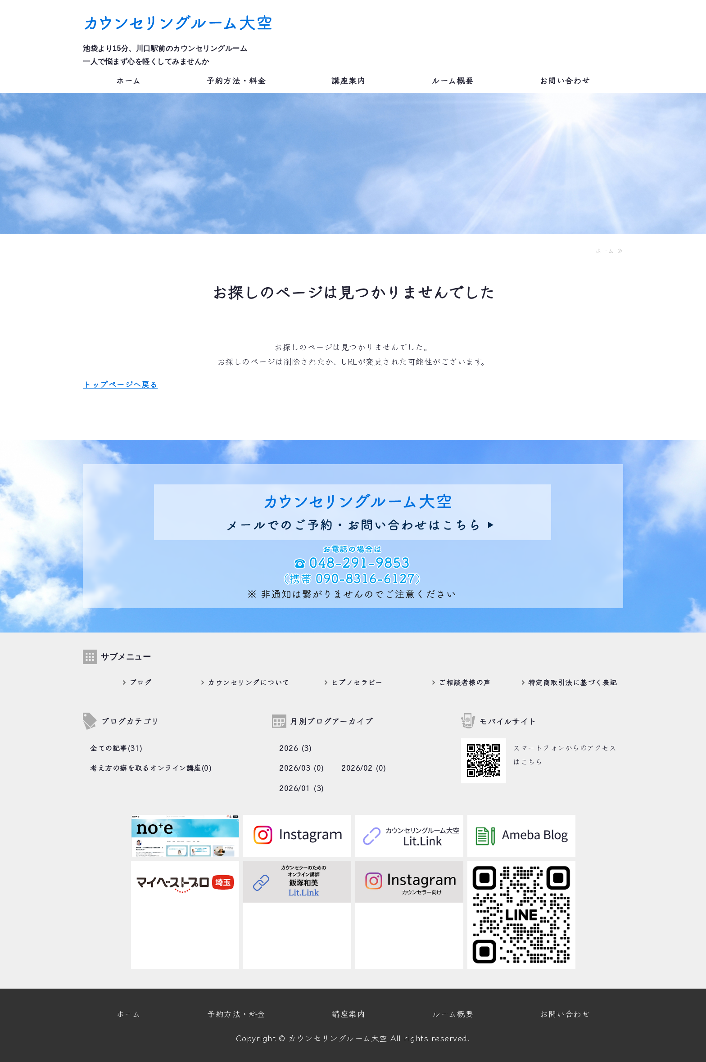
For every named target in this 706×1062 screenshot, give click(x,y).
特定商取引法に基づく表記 (572, 682)
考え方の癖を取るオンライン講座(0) (151, 768)
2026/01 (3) (301, 788)
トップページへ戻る (120, 384)
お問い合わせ (564, 80)
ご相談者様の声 (465, 682)
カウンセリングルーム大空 (338, 1038)
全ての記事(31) (116, 748)
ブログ (140, 682)
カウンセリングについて (249, 682)
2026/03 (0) (301, 768)
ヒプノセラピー (357, 682)
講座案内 (348, 80)
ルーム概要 (452, 80)
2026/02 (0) (363, 768)
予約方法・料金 (236, 80)
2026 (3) (295, 748)
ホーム (128, 80)
